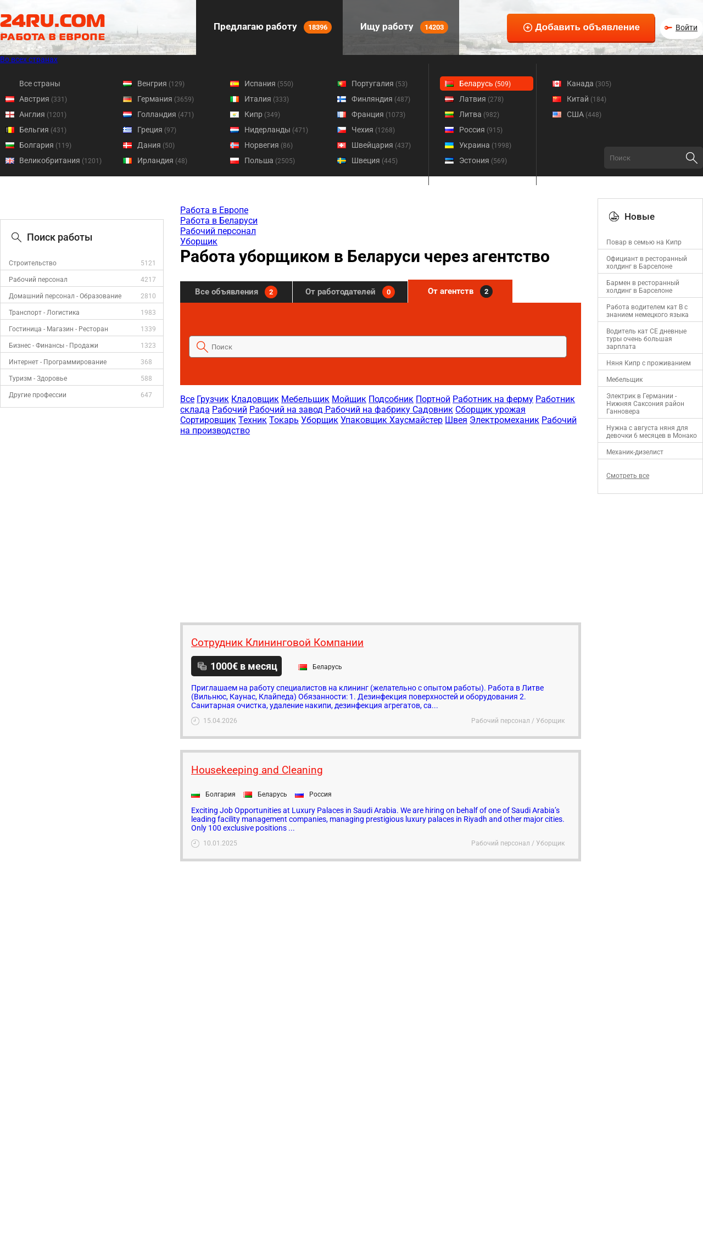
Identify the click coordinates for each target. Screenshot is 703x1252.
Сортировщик (208, 420)
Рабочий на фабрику (368, 409)
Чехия (373, 129)
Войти (687, 27)
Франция (378, 114)
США (584, 114)
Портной (433, 399)
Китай (586, 98)
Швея (456, 420)
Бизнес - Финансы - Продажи (53, 345)
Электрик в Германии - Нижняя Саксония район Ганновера (645, 403)
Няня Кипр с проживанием (648, 363)
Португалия (380, 83)
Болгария (45, 145)
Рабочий (229, 409)
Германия (165, 98)
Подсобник (391, 399)
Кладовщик (255, 399)
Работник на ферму (493, 399)
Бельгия (42, 129)
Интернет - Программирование (58, 362)
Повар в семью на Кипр (644, 242)
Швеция (375, 160)
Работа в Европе (214, 210)
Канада (589, 83)
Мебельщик (305, 399)
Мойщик (349, 399)
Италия (266, 98)
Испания (268, 83)
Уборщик (198, 241)
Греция (156, 129)
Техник (252, 420)
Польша (269, 160)
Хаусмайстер (416, 420)
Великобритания (60, 160)
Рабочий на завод (287, 409)
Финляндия (381, 98)
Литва (479, 114)
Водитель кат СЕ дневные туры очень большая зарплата (646, 338)
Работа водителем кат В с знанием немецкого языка (647, 311)
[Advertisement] (380, 523)
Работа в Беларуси (219, 220)
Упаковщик (365, 420)
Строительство (33, 263)
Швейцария (381, 145)
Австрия (43, 98)
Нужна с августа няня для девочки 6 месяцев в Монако (651, 431)
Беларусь (485, 83)
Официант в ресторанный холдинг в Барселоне (646, 262)
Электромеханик (504, 420)
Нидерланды (276, 129)
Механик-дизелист (634, 452)
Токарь (284, 420)
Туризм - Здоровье (38, 378)
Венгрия (161, 83)
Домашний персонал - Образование (65, 296)
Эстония (483, 160)
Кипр (262, 114)
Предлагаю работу (271, 27)
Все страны (39, 83)
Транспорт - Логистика (44, 312)
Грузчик (213, 399)
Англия (42, 114)
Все (187, 399)
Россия (481, 129)
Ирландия (162, 160)
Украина (485, 145)
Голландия (165, 114)
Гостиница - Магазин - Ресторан (58, 329)
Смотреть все (627, 476)
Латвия (481, 98)
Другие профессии (37, 395)
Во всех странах (29, 59)
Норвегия (268, 145)
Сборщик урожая (490, 409)
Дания (156, 145)
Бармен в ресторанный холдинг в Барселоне (642, 286)
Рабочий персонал (38, 279)
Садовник (432, 409)
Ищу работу (403, 27)
